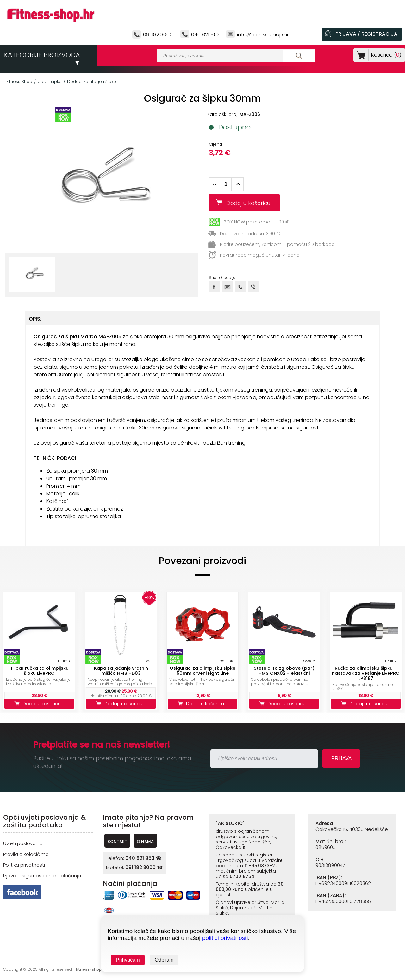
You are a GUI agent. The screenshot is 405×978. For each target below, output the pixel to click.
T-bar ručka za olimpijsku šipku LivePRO (39, 671)
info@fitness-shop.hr (263, 34)
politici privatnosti (225, 938)
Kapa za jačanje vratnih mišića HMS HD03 (121, 671)
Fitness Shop (19, 81)
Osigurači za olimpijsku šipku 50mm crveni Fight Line (202, 671)
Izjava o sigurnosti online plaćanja (42, 875)
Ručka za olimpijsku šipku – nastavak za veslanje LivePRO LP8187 (366, 673)
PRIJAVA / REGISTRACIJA (366, 34)
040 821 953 (205, 34)
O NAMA (145, 841)
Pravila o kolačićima (26, 854)
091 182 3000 (158, 34)
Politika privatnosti (24, 865)
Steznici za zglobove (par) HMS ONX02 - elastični (284, 671)
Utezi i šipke (50, 81)
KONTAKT (117, 841)
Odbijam (164, 959)
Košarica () (385, 55)
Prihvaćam (128, 959)
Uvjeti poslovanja (23, 843)
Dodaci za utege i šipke (91, 81)
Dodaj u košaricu (250, 203)
